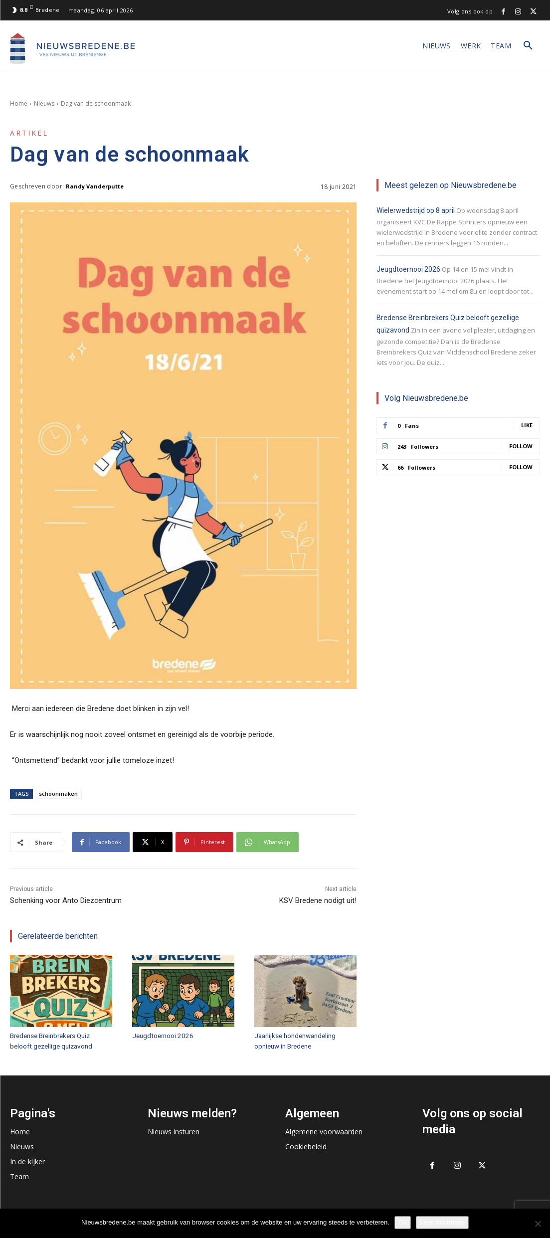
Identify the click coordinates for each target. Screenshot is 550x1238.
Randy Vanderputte (95, 186)
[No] (538, 1224)
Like (527, 425)
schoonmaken (58, 793)
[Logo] (72, 48)
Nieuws (44, 103)
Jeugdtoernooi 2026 (161, 1035)
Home (18, 103)
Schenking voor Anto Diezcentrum (66, 900)
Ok (402, 1222)
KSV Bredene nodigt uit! (318, 900)
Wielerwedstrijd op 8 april (415, 210)
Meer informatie (442, 1222)
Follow (521, 446)
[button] (528, 46)
